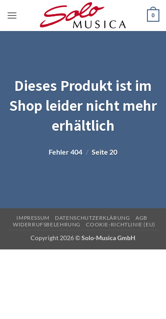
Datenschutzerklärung (92, 217)
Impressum (33, 217)
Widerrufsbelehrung (47, 224)
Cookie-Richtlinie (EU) (120, 224)
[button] (12, 15)
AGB (141, 217)
